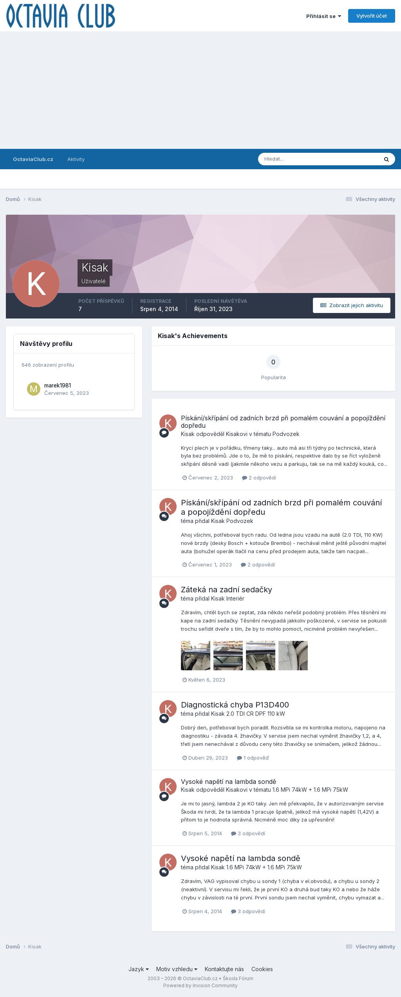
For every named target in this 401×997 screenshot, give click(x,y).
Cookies (262, 969)
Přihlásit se (323, 16)
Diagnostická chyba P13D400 (235, 704)
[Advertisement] (200, 90)
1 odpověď (253, 758)
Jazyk (138, 969)
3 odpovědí (248, 833)
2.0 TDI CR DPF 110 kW (255, 713)
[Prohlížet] (290, 159)
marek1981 (57, 385)
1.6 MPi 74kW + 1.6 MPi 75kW (310, 789)
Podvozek (286, 434)
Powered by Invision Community (200, 985)
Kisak (188, 434)
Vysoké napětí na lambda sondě (228, 781)
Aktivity (76, 159)
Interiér (235, 598)
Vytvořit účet (371, 16)
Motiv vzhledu (176, 969)
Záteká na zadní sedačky (226, 589)
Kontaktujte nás (224, 969)
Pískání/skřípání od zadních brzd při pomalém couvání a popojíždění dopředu (283, 421)
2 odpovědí (259, 477)
